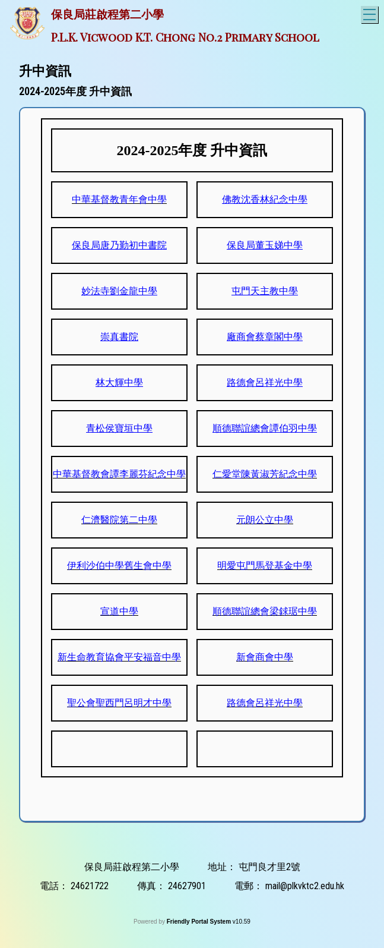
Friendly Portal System (200, 921)
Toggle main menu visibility (370, 12)
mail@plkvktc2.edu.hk (304, 886)
